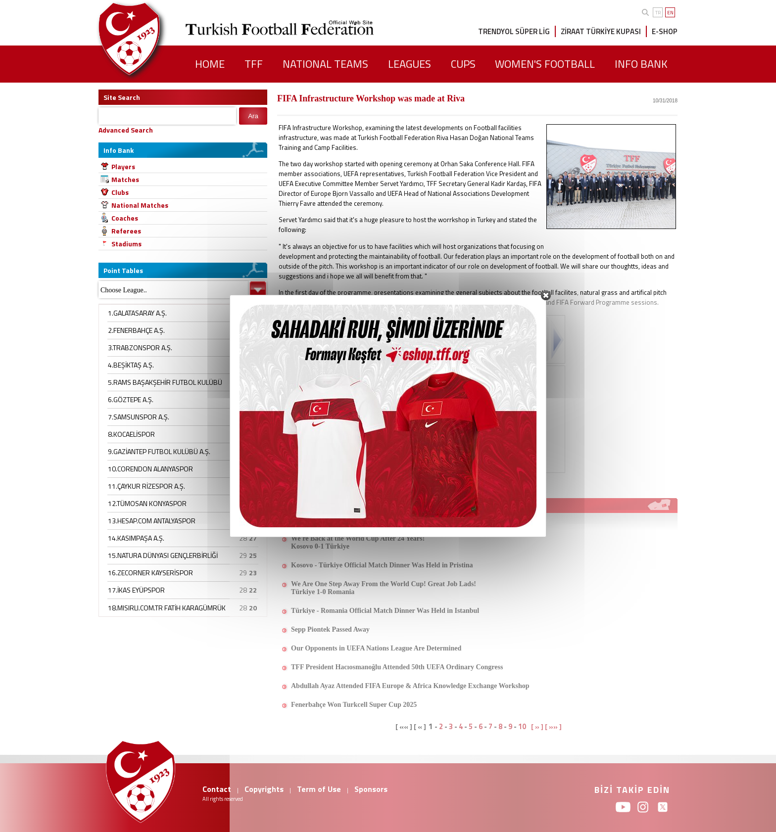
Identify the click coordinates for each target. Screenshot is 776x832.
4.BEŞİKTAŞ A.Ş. (131, 365)
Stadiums (126, 243)
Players (123, 166)
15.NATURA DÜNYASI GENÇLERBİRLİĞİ (163, 555)
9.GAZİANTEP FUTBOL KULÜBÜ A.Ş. (159, 451)
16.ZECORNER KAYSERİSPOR (150, 572)
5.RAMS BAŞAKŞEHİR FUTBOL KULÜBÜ (165, 382)
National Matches (139, 205)
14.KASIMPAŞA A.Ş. (136, 538)
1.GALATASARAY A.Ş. (137, 313)
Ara (253, 116)
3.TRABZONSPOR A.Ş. (140, 347)
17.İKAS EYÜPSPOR (136, 590)
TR (658, 12)
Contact (216, 789)
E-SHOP (665, 31)
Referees (126, 231)
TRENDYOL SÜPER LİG (514, 31)
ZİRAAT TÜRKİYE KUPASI (601, 31)
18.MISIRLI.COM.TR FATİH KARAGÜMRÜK (167, 607)
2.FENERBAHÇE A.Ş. (136, 330)
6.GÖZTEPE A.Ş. (130, 399)
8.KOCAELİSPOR (131, 434)
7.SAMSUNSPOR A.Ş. (138, 417)
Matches (125, 179)
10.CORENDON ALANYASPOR (150, 468)
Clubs (120, 192)
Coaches (124, 218)
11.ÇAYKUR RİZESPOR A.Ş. (146, 486)
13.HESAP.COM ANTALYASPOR (151, 520)
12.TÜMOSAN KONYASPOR (147, 503)
